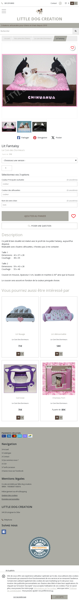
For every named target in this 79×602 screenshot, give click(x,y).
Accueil (7, 38)
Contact (54, 3)
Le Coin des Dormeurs (13, 150)
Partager (23, 137)
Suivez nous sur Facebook (12, 471)
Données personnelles (10, 499)
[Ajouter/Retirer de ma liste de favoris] (73, 216)
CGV (4, 464)
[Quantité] (7, 168)
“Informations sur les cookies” (45, 588)
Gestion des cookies (9, 495)
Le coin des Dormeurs (42, 38)
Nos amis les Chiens (22, 38)
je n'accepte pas (19, 597)
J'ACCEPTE (59, 597)
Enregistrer (40, 137)
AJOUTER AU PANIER (35, 216)
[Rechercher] (75, 31)
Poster (56, 137)
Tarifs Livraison (8, 467)
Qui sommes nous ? (10, 460)
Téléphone (7, 520)
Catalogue (6, 453)
